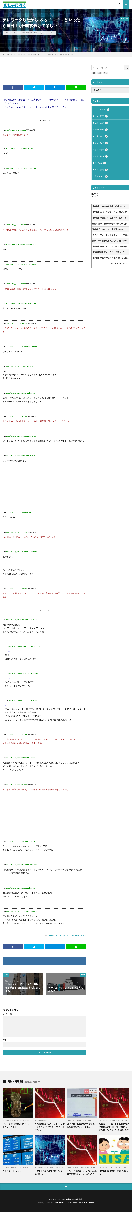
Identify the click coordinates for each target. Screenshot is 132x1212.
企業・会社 (101, 137)
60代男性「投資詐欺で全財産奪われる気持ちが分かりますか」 (81, 1125)
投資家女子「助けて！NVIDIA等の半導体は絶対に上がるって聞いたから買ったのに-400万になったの (114, 1127)
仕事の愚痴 (101, 130)
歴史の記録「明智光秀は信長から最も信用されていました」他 (110, 225)
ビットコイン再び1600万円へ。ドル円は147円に (17, 1125)
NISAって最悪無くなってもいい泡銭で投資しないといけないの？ (82, 1172)
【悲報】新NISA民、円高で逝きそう (114, 1172)
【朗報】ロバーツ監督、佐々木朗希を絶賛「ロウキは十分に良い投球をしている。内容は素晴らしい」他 (110, 213)
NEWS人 (94, 195)
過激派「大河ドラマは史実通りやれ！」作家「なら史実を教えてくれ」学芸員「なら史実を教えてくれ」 (110, 231)
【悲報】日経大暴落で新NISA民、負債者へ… (49, 1172)
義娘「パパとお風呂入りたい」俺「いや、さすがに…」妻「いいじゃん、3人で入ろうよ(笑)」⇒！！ (110, 242)
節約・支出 (101, 171)
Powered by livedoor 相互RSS (119, 264)
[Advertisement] (49, 71)
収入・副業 (101, 150)
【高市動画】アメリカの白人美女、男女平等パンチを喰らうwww (110, 253)
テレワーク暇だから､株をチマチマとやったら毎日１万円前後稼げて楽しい (49, 55)
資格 (105, 73)
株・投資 (38, 33)
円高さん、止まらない (12, 1171)
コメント (7, 1014)
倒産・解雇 (101, 144)
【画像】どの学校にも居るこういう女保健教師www (110, 259)
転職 (99, 73)
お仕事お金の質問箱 (73, 1199)
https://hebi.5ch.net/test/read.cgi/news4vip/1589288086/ (67, 935)
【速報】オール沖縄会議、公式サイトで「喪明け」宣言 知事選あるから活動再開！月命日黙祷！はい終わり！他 (110, 208)
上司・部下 (101, 116)
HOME (7, 55)
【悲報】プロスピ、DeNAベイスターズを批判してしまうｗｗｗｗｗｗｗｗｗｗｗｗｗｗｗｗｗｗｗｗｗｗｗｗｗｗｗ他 (110, 219)
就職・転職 (101, 157)
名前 (4, 1040)
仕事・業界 (101, 123)
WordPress (89, 1202)
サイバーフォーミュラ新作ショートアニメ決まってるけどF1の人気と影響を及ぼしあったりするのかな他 (110, 236)
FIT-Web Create (64, 1202)
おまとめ (95, 197)
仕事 (94, 73)
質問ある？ (101, 178)
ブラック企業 (102, 109)
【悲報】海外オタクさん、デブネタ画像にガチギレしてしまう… (110, 248)
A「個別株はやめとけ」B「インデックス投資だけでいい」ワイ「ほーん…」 (50, 1127)
